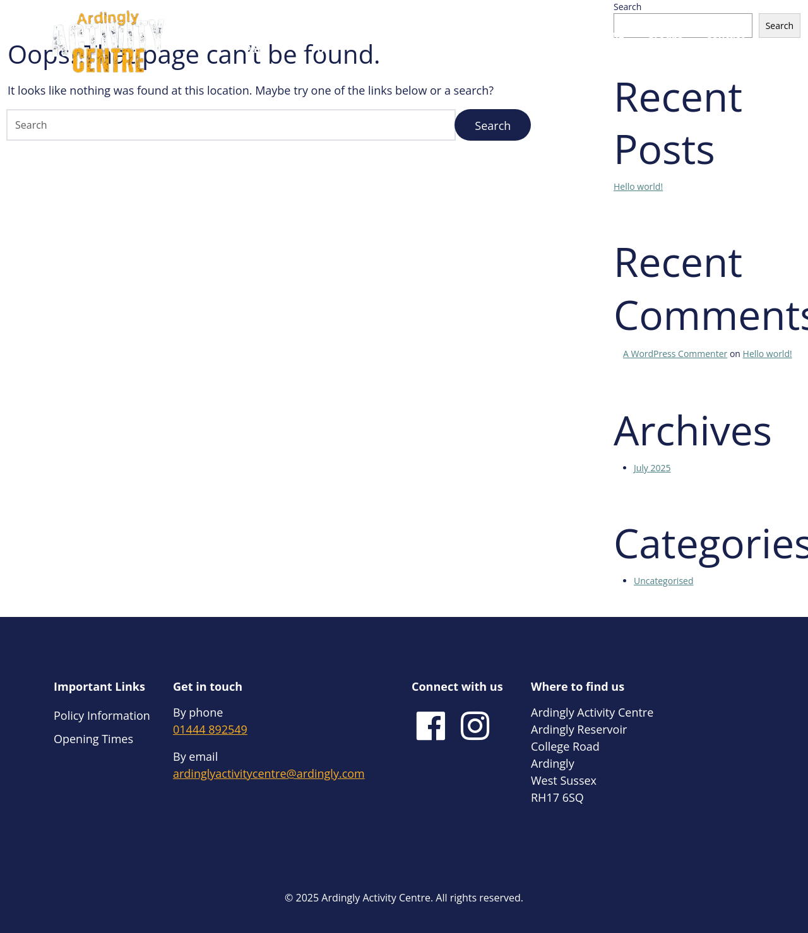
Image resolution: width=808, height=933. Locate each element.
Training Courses (603, 41)
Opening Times (93, 738)
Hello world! (638, 186)
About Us (314, 41)
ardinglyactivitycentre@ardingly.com (269, 773)
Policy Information (102, 715)
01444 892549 (210, 729)
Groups (665, 34)
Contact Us (725, 41)
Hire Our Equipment (411, 41)
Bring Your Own (502, 41)
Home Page (253, 41)
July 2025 (652, 468)
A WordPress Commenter (675, 354)
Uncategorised (664, 581)
